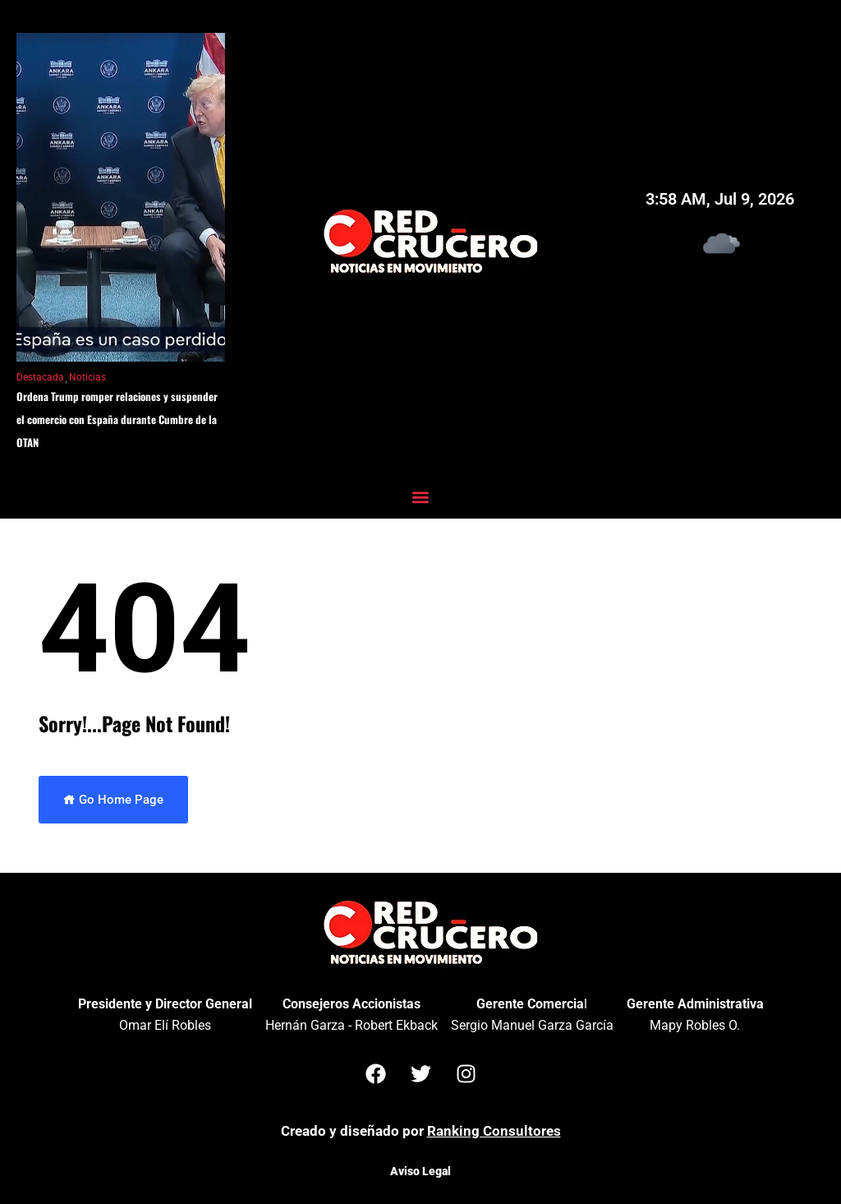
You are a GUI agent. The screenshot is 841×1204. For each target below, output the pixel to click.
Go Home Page (113, 799)
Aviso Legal (420, 1171)
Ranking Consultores (494, 1131)
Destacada (40, 377)
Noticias (87, 377)
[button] (420, 496)
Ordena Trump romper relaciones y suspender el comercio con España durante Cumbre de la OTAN (117, 419)
